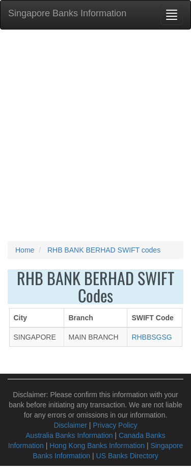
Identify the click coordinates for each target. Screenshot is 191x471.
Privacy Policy (115, 425)
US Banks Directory (127, 456)
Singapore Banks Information (67, 13)
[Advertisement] (95, 135)
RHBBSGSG (151, 337)
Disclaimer (70, 425)
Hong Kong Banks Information (97, 445)
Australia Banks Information (69, 435)
